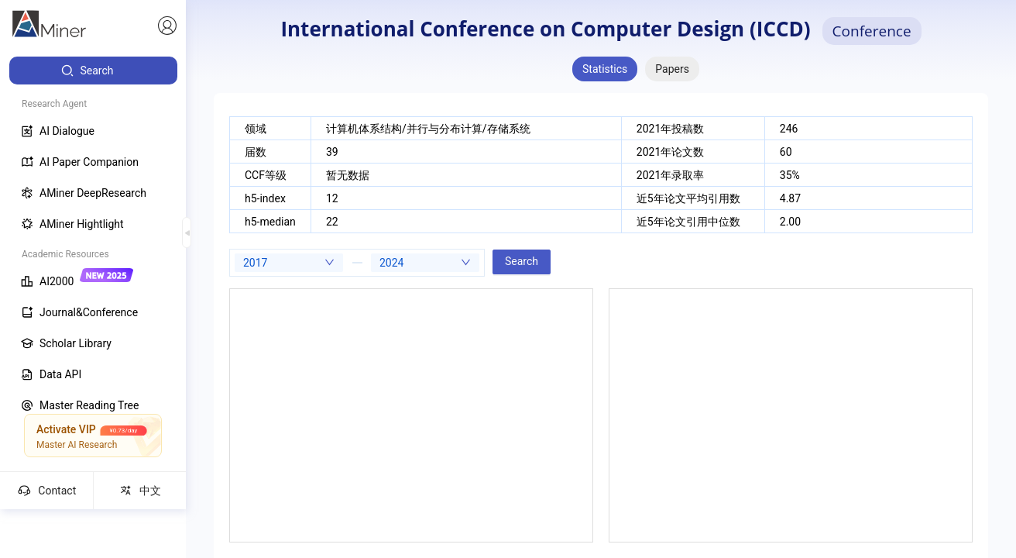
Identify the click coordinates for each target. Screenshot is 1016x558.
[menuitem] (93, 70)
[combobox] (289, 262)
